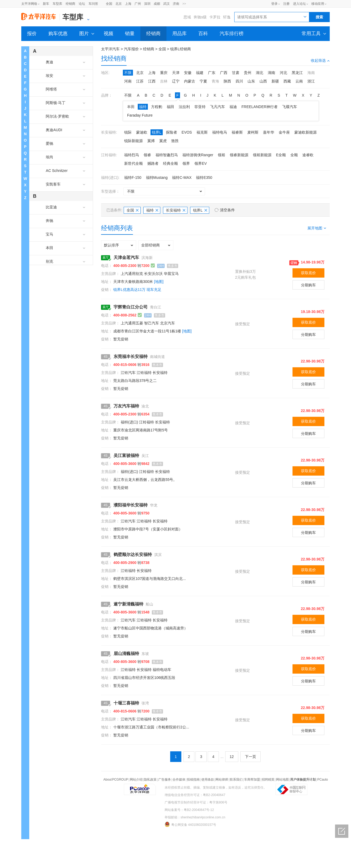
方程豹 (156, 107)
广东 (211, 73)
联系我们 (236, 779)
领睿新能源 (239, 155)
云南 (299, 81)
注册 (286, 4)
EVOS (187, 132)
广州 (138, 4)
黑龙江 (297, 73)
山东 (251, 81)
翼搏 (151, 141)
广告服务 (164, 779)
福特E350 (204, 177)
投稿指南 (193, 779)
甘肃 (235, 73)
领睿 (147, 155)
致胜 (175, 141)
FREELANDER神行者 (259, 107)
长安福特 (175, 210)
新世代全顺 (133, 163)
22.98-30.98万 (312, 361)
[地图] (159, 281)
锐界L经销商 (180, 49)
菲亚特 (200, 107)
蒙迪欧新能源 (305, 132)
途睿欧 (308, 155)
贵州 (247, 73)
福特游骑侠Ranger (197, 155)
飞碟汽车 (289, 107)
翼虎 (163, 141)
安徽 (187, 73)
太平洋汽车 (110, 49)
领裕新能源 (262, 155)
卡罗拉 (214, 17)
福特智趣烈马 (167, 155)
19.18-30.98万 (312, 312)
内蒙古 (189, 81)
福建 (199, 73)
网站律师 (221, 779)
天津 (175, 73)
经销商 (70, 4)
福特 (143, 107)
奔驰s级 (200, 17)
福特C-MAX (181, 177)
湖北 (259, 73)
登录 (274, 4)
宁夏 (203, 81)
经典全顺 (170, 163)
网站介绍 (136, 779)
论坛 (82, 4)
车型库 (57, 4)
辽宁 (175, 81)
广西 (223, 73)
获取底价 (308, 273)
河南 (128, 81)
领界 (186, 163)
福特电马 (219, 132)
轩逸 (227, 17)
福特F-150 (132, 177)
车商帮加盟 (252, 779)
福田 (170, 107)
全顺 (294, 155)
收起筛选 (320, 60)
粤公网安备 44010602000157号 (190, 824)
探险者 (171, 132)
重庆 (164, 73)
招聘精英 (268, 779)
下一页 (250, 757)
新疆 (275, 81)
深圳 (147, 4)
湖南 (271, 73)
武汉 (166, 4)
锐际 (128, 132)
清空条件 (227, 210)
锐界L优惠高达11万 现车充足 (137, 289)
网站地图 (282, 779)
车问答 (93, 4)
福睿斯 (237, 132)
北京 (118, 4)
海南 (311, 73)
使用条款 (207, 779)
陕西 (227, 81)
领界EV (200, 163)
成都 (157, 4)
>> (184, 4)
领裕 (221, 155)
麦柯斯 (252, 132)
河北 (283, 73)
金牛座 (284, 132)
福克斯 (202, 132)
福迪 (233, 107)
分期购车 (308, 285)
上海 (128, 4)
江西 (152, 81)
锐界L (156, 132)
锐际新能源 (133, 141)
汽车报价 (131, 49)
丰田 (131, 107)
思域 (187, 17)
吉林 (164, 81)
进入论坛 (299, 4)
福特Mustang (157, 177)
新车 (46, 4)
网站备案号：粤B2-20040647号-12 (189, 810)
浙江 (311, 81)
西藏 (287, 81)
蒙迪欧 (141, 132)
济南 (176, 4)
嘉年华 (268, 132)
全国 (109, 4)
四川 (239, 81)
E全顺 (281, 155)
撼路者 (152, 163)
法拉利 (184, 107)
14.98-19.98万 (312, 262)
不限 (128, 73)
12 (232, 757)
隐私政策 (150, 779)
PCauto (322, 779)
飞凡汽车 (217, 107)
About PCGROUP (115, 779)
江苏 (140, 81)
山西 (263, 81)
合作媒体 (179, 779)
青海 (215, 81)
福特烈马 (131, 155)
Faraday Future (140, 115)
